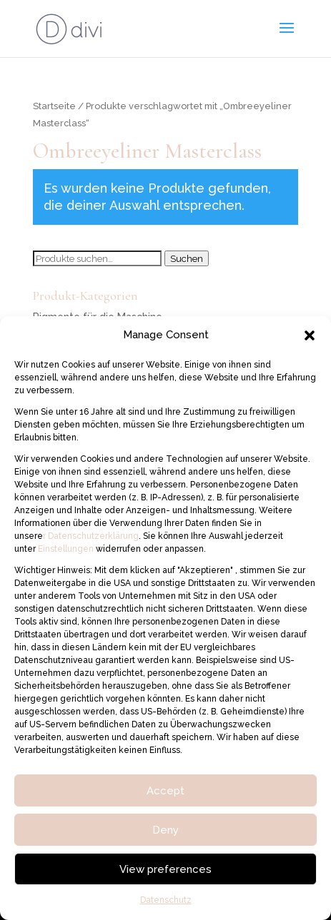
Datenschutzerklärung (92, 536)
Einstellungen (67, 549)
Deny (165, 830)
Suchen (186, 258)
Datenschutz (166, 900)
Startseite (54, 106)
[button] (309, 335)
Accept (165, 790)
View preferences (165, 869)
